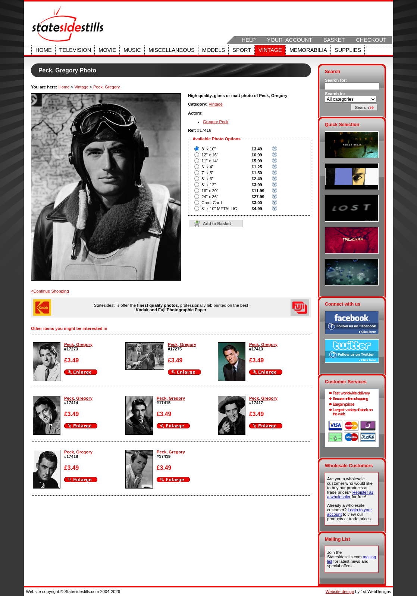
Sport (241, 50)
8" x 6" (207, 179)
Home (43, 50)
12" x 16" (209, 155)
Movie (107, 50)
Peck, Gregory (106, 87)
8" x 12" (208, 184)
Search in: (335, 93)
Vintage (270, 50)
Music (132, 50)
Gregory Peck (215, 121)
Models (213, 50)
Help (249, 40)
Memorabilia (308, 50)
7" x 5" (207, 173)
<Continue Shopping (50, 291)
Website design (340, 591)
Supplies (348, 50)
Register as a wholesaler (350, 494)
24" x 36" (209, 196)
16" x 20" (209, 190)
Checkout (371, 40)
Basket (334, 40)
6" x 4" (207, 167)
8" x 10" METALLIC (219, 208)
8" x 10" (208, 149)
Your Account (289, 40)
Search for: (336, 80)
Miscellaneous (171, 50)
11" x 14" (209, 161)
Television (75, 50)
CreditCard (211, 202)
